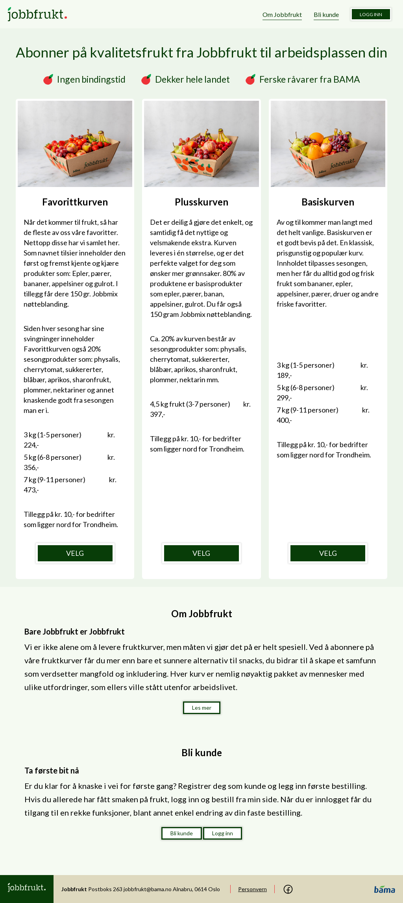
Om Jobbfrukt (282, 14)
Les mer (201, 707)
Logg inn (371, 14)
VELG (75, 553)
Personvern (252, 889)
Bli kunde (326, 14)
